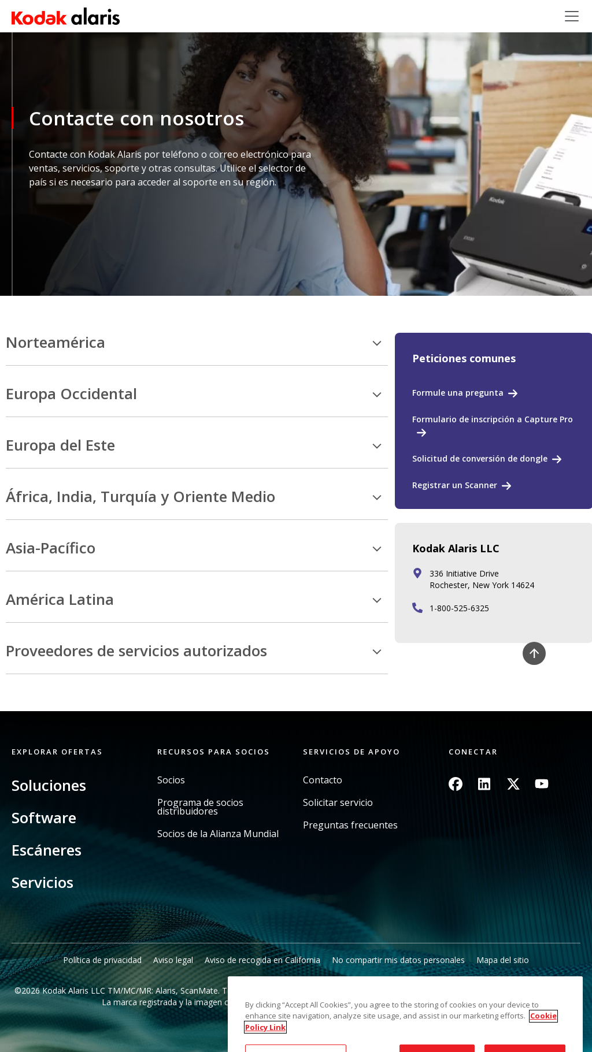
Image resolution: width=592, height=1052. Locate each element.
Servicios (42, 882)
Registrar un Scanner (454, 484)
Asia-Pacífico (50, 548)
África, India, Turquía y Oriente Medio (140, 497)
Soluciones (49, 785)
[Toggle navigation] (571, 16)
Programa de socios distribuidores (200, 807)
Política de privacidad (102, 959)
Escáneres (47, 850)
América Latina (60, 599)
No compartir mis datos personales (398, 959)
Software (44, 817)
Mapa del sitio (502, 959)
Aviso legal (173, 959)
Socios (171, 780)
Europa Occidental (71, 394)
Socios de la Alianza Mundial (218, 834)
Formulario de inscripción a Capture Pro (492, 419)
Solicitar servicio (338, 802)
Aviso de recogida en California (262, 959)
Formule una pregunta (458, 392)
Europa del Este (60, 445)
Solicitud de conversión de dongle (479, 458)
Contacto (322, 780)
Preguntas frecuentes (350, 825)
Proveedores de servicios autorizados (136, 651)
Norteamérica (55, 342)
